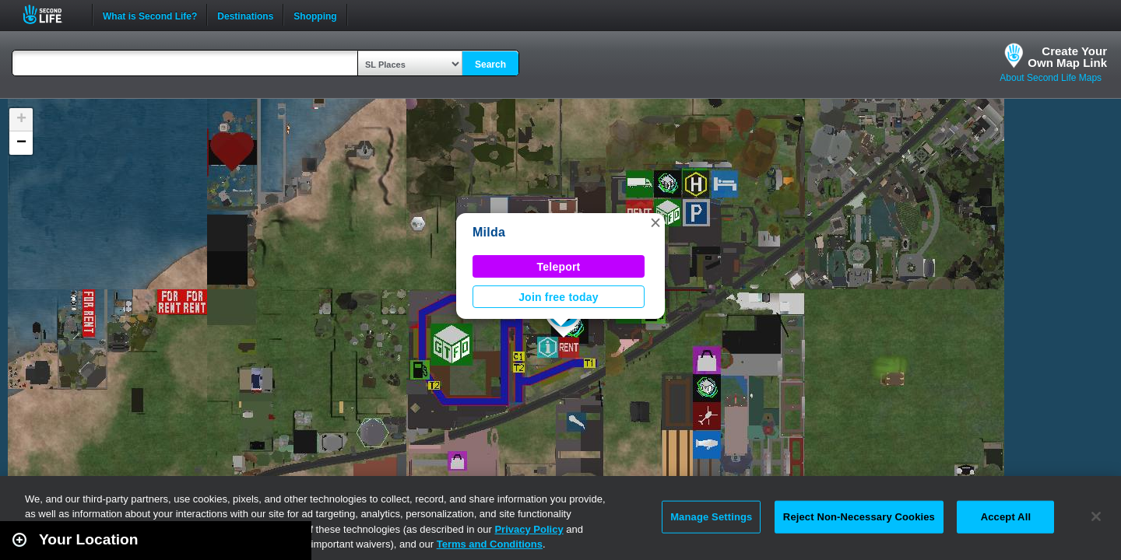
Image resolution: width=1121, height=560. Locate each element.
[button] (655, 222)
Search (490, 64)
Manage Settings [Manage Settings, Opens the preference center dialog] (711, 517)
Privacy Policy (528, 529)
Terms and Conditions (490, 544)
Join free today (558, 297)
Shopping (314, 15)
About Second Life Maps (1051, 77)
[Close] (1096, 516)
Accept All (1006, 517)
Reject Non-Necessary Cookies (859, 517)
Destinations (245, 15)
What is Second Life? (150, 15)
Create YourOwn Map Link (1067, 56)
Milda (489, 232)
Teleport (559, 267)
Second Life (51, 14)
